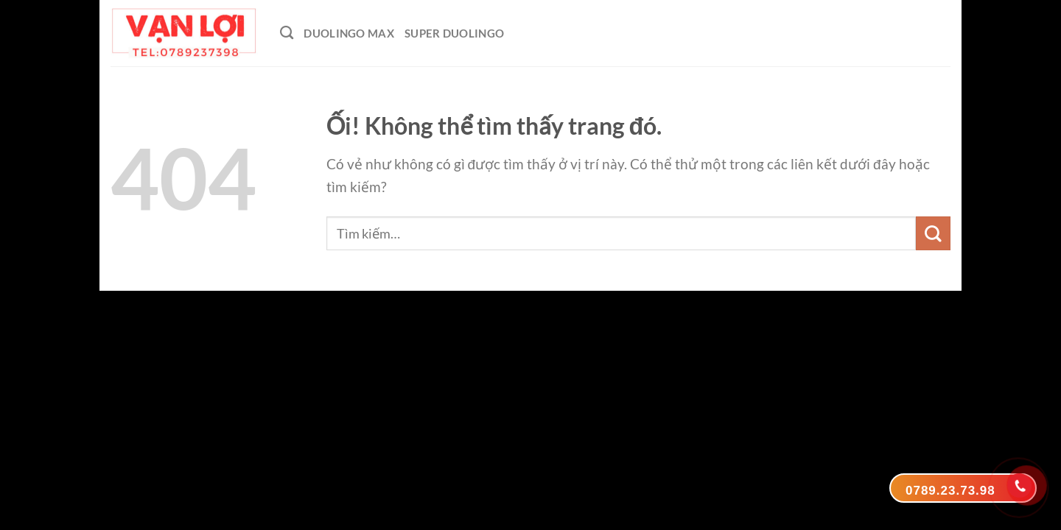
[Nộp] (933, 233)
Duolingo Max (349, 33)
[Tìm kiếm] (286, 33)
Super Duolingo (454, 33)
